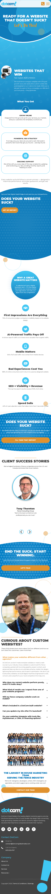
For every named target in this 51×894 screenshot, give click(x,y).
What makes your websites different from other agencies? (24, 658)
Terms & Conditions (20, 883)
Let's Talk (25, 568)
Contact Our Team (26, 790)
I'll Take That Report (25, 440)
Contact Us (5, 865)
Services (4, 869)
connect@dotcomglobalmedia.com (18, 844)
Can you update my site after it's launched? (22, 711)
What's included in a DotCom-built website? (22, 706)
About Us (4, 861)
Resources (5, 873)
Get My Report (10, 210)
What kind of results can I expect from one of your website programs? (23, 690)
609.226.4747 (10, 850)
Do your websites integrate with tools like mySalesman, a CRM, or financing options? (22, 717)
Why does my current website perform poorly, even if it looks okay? (23, 683)
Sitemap (31, 883)
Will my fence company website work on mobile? (21, 698)
